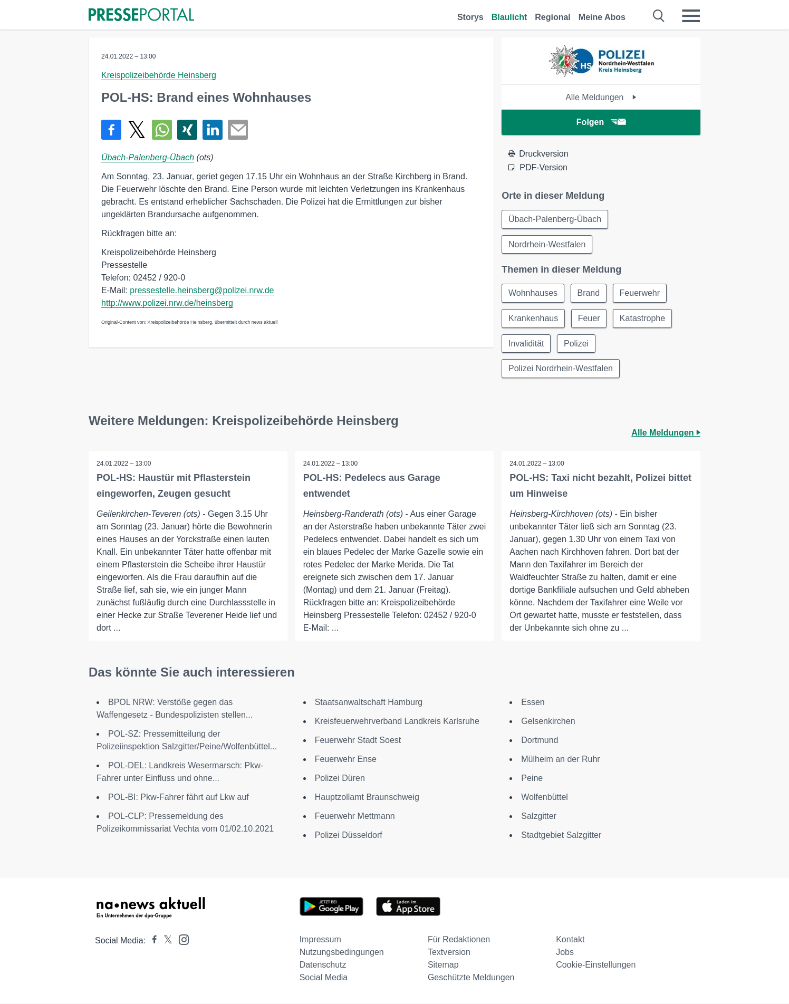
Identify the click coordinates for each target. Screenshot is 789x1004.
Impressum (320, 940)
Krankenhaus (533, 318)
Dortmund (539, 741)
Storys (470, 17)
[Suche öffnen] (659, 15)
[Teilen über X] (137, 130)
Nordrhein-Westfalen (546, 244)
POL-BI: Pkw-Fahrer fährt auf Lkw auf (178, 798)
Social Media (324, 978)
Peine (532, 779)
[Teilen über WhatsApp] (162, 130)
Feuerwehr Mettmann (355, 817)
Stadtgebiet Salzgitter (561, 836)
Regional (553, 17)
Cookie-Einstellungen (596, 965)
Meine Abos (602, 17)
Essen (532, 703)
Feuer (590, 318)
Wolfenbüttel (544, 798)
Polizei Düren (340, 779)
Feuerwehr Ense (346, 760)
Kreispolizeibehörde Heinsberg (158, 75)
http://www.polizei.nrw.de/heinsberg (167, 302)
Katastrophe (643, 318)
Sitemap (443, 965)
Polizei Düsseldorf (348, 836)
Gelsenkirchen (548, 722)
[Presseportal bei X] (164, 941)
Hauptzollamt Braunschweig (367, 798)
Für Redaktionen (459, 940)
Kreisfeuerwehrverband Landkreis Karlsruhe (397, 722)
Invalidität (526, 344)
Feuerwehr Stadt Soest (358, 741)
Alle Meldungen (601, 97)
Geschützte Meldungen (471, 978)
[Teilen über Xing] (187, 130)
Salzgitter (538, 817)
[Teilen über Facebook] (111, 130)
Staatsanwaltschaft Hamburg (369, 703)
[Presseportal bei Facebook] (151, 941)
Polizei (576, 344)
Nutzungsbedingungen (342, 953)
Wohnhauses (532, 293)
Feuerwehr (640, 293)
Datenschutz (323, 965)
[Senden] (238, 130)
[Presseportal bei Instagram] (180, 939)
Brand (589, 293)
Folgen (601, 122)
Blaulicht (509, 17)
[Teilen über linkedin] (213, 130)
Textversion (449, 953)
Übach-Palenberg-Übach (147, 157)
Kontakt (570, 940)
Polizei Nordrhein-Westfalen (560, 369)
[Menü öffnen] (690, 15)
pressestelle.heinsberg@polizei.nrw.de (202, 290)
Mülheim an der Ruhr (560, 760)
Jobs (565, 953)
